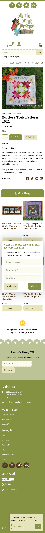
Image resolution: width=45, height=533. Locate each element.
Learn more (17, 526)
